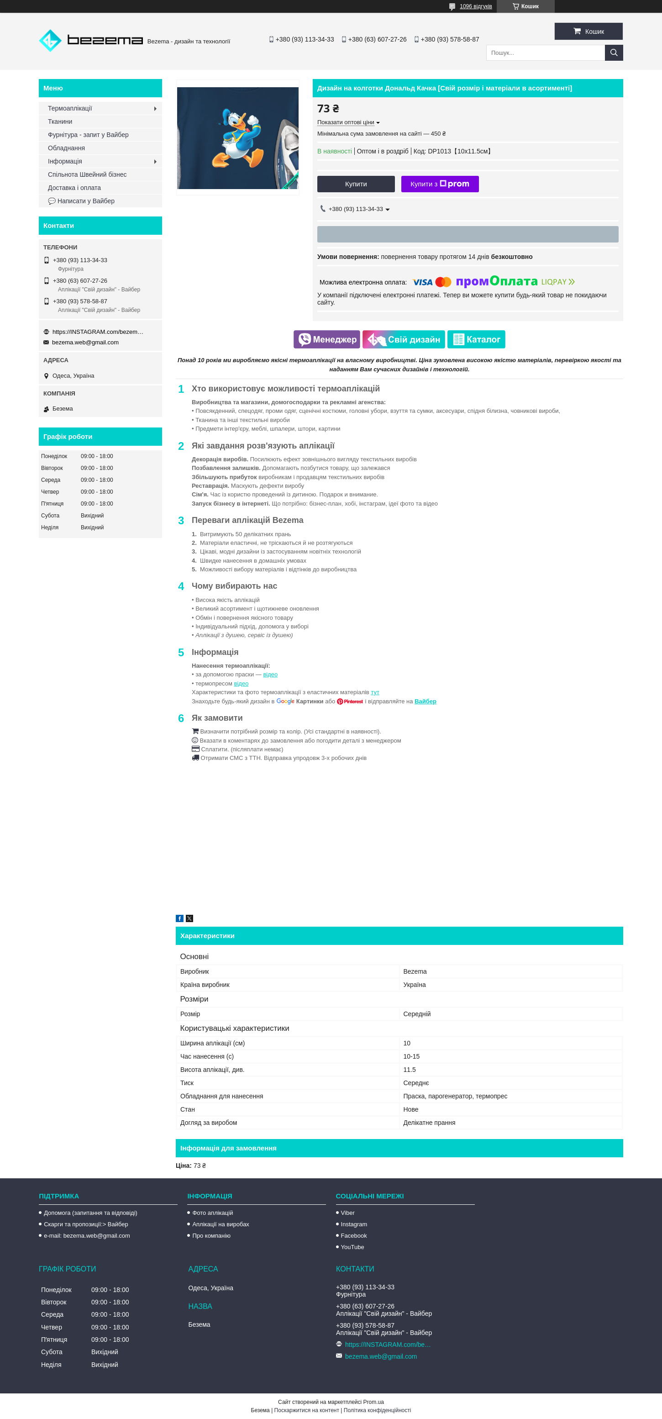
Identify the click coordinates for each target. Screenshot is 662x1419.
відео (270, 674)
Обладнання (66, 148)
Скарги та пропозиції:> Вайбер (86, 1224)
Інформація (65, 161)
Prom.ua (373, 1402)
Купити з (439, 184)
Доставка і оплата (74, 187)
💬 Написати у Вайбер (81, 201)
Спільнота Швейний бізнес (87, 174)
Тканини (60, 121)
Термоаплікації (70, 108)
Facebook (354, 1235)
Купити (356, 184)
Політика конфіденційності (377, 1410)
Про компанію (211, 1235)
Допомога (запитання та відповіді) (90, 1212)
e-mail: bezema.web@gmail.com (87, 1235)
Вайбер (425, 701)
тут (375, 692)
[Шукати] (614, 53)
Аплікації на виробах (220, 1224)
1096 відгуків (476, 6)
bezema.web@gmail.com (85, 342)
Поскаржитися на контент (306, 1410)
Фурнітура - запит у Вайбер (88, 134)
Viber (348, 1212)
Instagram (354, 1224)
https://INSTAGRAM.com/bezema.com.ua (98, 331)
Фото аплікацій (212, 1212)
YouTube (352, 1247)
